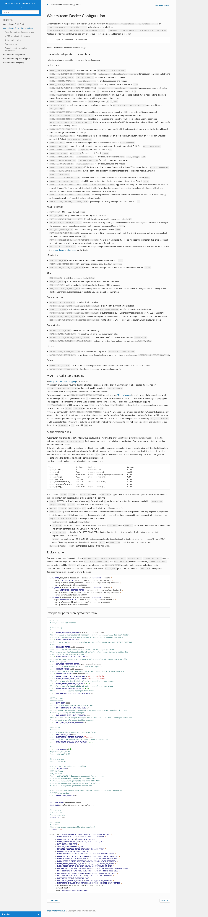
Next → (164, 900)
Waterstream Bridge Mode (14, 54)
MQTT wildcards (124, 395)
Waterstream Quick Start (13, 24)
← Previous (53, 900)
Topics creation (11, 44)
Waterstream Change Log (13, 62)
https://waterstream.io (56, 911)
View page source (162, 5)
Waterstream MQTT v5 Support (16, 58)
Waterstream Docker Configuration (18, 28)
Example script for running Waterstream (16, 49)
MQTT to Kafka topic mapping (17, 36)
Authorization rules (13, 40)
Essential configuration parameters (19, 32)
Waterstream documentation (21, 3)
